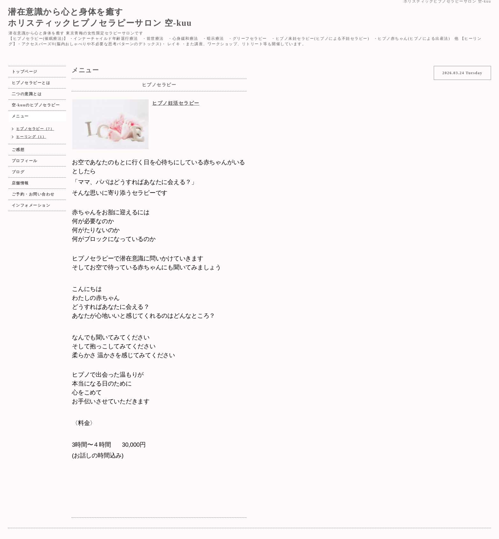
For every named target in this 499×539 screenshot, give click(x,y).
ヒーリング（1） (31, 136)
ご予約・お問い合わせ (33, 194)
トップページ (25, 71)
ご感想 (18, 149)
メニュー (20, 116)
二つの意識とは (27, 94)
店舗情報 (20, 183)
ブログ (18, 172)
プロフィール (25, 161)
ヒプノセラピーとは (31, 83)
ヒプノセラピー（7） (35, 129)
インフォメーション (31, 205)
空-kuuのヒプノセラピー (36, 105)
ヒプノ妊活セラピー (176, 103)
